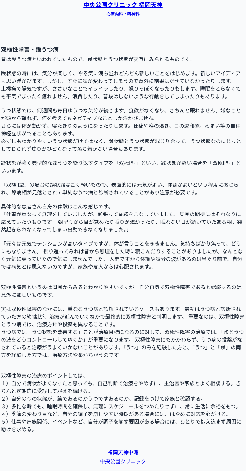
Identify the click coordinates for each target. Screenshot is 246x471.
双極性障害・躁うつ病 (30, 49)
